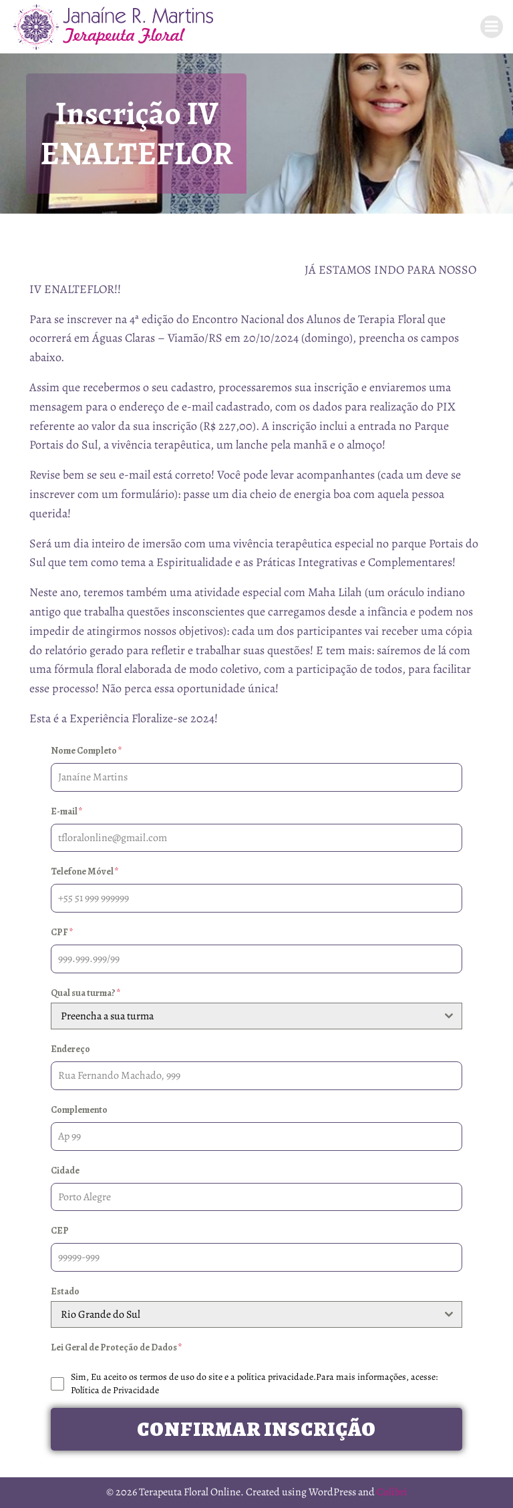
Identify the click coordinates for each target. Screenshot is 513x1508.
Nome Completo (86, 750)
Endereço (70, 1049)
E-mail (67, 811)
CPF (62, 932)
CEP (60, 1230)
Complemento (79, 1109)
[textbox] (243, 1016)
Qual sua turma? (86, 993)
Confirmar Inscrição (256, 1429)
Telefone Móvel (85, 871)
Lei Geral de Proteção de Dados (116, 1347)
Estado (65, 1291)
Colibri (392, 1492)
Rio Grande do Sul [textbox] (100, 1314)
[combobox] (256, 1016)
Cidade (65, 1170)
